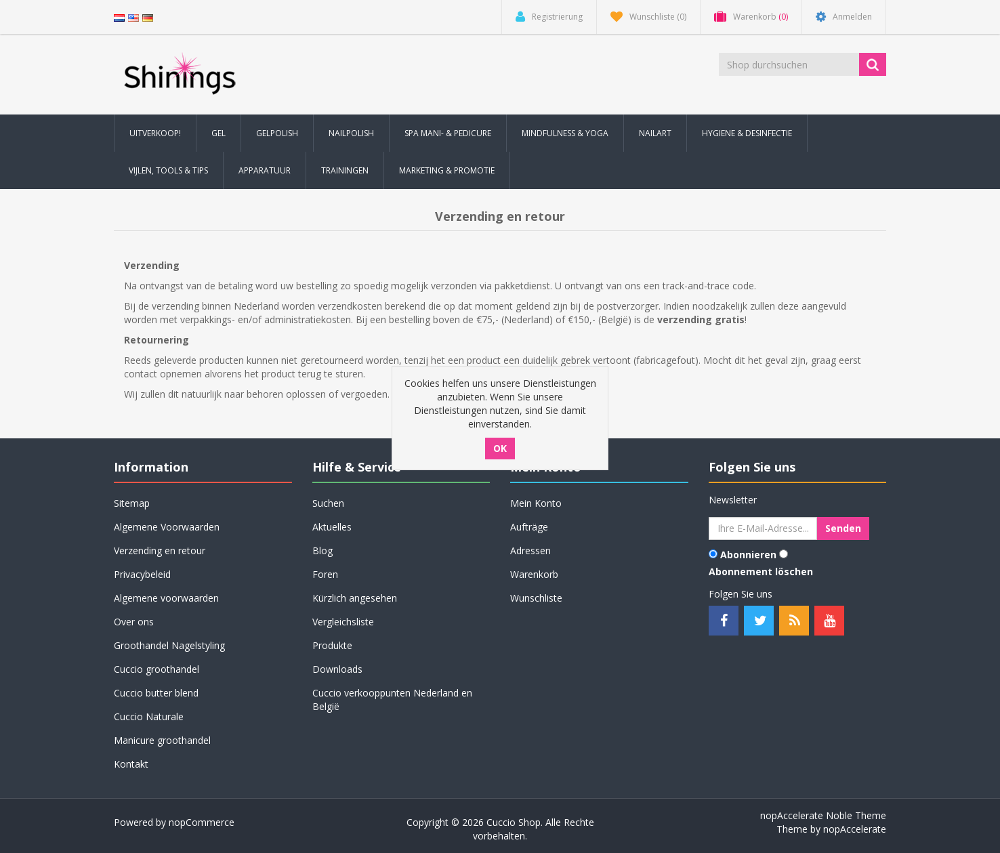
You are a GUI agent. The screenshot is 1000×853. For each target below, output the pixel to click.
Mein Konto (536, 503)
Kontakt (131, 763)
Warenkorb (534, 574)
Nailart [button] (655, 133)
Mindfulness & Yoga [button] (565, 133)
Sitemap (132, 503)
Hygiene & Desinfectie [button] (747, 133)
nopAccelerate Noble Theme (823, 815)
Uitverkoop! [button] (155, 133)
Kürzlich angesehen (354, 597)
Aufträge (529, 526)
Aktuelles (332, 526)
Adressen (530, 550)
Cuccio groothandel (156, 669)
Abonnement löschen (761, 571)
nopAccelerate (854, 829)
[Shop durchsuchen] (790, 64)
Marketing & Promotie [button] (447, 170)
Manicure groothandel (162, 740)
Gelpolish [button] (277, 133)
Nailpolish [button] (351, 133)
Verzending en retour (159, 550)
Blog (322, 550)
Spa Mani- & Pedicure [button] (447, 133)
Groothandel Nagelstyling (169, 645)
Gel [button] (218, 133)
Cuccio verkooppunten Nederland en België (392, 699)
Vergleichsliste (343, 621)
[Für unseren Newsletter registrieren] (763, 528)
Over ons (134, 621)
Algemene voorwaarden (166, 597)
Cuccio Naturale (149, 716)
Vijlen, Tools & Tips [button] (168, 170)
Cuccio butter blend (156, 692)
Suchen (328, 503)
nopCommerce (201, 822)
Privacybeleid (142, 574)
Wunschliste (536, 597)
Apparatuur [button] (264, 170)
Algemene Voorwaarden (167, 526)
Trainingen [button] (345, 170)
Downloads (337, 669)
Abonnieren (748, 554)
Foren (325, 574)
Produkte (332, 645)
